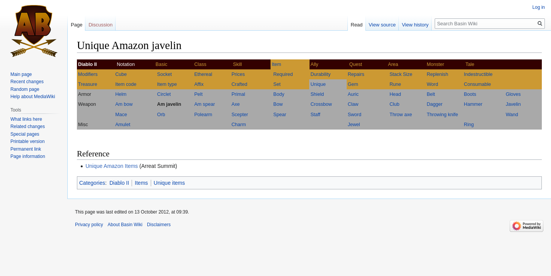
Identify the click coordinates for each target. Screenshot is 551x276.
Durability (320, 74)
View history (415, 25)
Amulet (122, 124)
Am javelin (169, 104)
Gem (353, 84)
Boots (470, 94)
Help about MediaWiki (32, 96)
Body (278, 94)
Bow (278, 104)
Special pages (24, 134)
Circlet (164, 94)
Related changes (27, 126)
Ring (469, 124)
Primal (238, 94)
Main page (21, 74)
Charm (238, 124)
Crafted (239, 84)
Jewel (354, 124)
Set (276, 84)
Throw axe (401, 114)
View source (382, 25)
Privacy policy (89, 224)
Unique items (169, 183)
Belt (431, 94)
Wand (512, 114)
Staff (315, 114)
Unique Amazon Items (111, 166)
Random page (24, 89)
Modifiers (88, 74)
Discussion (100, 25)
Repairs (356, 74)
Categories (92, 183)
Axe (235, 104)
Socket (164, 74)
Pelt (198, 94)
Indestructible (478, 74)
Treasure (87, 84)
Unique (318, 84)
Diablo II (119, 183)
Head (395, 94)
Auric (353, 94)
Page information (27, 156)
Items (141, 183)
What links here (26, 119)
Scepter (239, 114)
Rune (395, 84)
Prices (238, 74)
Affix (199, 84)
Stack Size (401, 74)
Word (432, 84)
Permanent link (25, 149)
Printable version (27, 141)
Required (283, 74)
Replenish (437, 74)
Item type (167, 84)
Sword (355, 114)
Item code (125, 84)
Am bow (124, 104)
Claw (353, 104)
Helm (120, 94)
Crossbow (321, 104)
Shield (317, 94)
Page (76, 25)
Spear (279, 114)
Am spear (204, 104)
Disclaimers (159, 224)
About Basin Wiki (125, 224)
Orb (161, 114)
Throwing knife (442, 114)
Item (276, 64)
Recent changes (27, 81)
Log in (538, 7)
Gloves (513, 94)
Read (357, 25)
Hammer (473, 104)
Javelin (513, 104)
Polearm (203, 114)
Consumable (477, 84)
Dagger (434, 104)
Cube (121, 74)
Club (394, 104)
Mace (121, 114)
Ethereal (203, 74)
